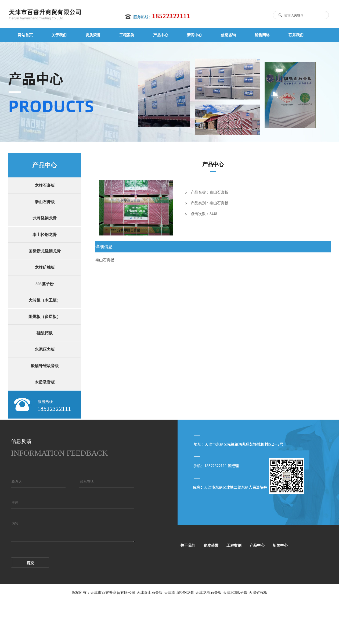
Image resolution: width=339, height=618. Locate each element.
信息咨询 (228, 35)
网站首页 (25, 35)
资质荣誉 (92, 35)
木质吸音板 (45, 382)
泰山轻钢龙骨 (45, 235)
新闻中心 (194, 35)
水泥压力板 (45, 349)
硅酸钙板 (45, 333)
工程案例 (126, 35)
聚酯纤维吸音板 (45, 366)
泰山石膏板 (45, 202)
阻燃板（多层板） (44, 317)
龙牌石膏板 (45, 185)
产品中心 (160, 35)
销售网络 (262, 35)
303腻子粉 (44, 284)
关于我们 (59, 35)
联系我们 (296, 35)
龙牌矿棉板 (45, 267)
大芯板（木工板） (44, 300)
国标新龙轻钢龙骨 (44, 251)
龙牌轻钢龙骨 (45, 218)
